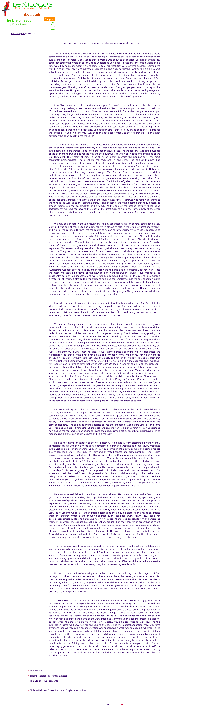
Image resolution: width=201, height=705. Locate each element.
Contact (112, 693)
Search (82, 693)
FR (197, 11)
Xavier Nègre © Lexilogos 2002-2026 (100, 697)
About (101, 693)
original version (38, 663)
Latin (57, 677)
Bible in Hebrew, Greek (42, 677)
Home (72, 693)
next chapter (36, 658)
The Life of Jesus (18, 21)
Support (193, 3)
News (91, 693)
